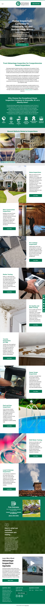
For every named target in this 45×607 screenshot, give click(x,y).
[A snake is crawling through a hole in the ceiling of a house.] (7, 140)
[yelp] (22, 596)
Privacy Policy (27, 605)
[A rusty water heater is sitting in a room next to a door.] (22, 140)
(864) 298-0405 (22, 39)
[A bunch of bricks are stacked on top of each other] (37, 140)
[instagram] (19, 596)
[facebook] (17, 596)
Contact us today (28, 89)
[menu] (2, 3)
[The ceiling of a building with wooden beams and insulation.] (7, 155)
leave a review (9, 548)
